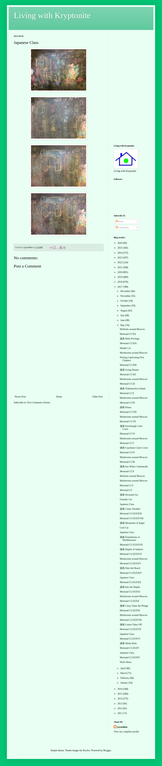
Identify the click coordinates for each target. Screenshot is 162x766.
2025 (120, 247)
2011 (120, 713)
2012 (120, 708)
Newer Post (20, 396)
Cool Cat (124, 527)
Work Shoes (125, 662)
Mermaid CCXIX (128, 343)
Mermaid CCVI (127, 433)
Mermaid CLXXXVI (130, 638)
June (122, 320)
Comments (122, 227)
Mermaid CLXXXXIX (131, 513)
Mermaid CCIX (127, 402)
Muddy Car (125, 348)
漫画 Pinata (125, 407)
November (125, 296)
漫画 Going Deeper (129, 370)
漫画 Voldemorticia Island (132, 388)
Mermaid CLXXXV (129, 648)
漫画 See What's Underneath (134, 466)
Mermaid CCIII (127, 462)
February (125, 678)
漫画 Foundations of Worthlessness (130, 538)
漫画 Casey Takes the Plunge (134, 606)
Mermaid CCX (127, 393)
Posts (120, 221)
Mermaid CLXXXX (129, 601)
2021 (120, 267)
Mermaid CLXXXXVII (131, 544)
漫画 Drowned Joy (129, 495)
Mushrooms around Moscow (134, 352)
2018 (120, 282)
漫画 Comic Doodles (130, 509)
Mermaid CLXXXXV (130, 563)
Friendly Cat (126, 499)
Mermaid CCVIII (128, 412)
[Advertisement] (58, 368)
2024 (120, 252)
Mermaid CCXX (128, 334)
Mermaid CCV (127, 443)
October (124, 301)
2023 (120, 257)
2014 (120, 698)
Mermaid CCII (127, 471)
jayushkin (122, 727)
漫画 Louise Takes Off (131, 624)
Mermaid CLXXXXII (130, 582)
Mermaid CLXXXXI (130, 591)
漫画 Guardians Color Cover (134, 448)
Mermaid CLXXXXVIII (131, 518)
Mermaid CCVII (128, 421)
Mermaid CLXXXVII (130, 629)
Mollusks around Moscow (132, 329)
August (124, 310)
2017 (120, 287)
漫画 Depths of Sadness (131, 549)
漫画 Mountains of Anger (132, 523)
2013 (120, 703)
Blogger (107, 750)
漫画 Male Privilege (129, 338)
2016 (120, 689)
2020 (120, 272)
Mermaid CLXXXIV (130, 657)
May (122, 325)
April (123, 668)
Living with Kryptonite (52, 15)
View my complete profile (126, 731)
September (125, 305)
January (124, 682)
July (122, 315)
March (123, 673)
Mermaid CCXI (127, 383)
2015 (120, 693)
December (125, 291)
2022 (120, 262)
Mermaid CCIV (127, 452)
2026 (120, 243)
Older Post (97, 396)
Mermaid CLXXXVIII (131, 620)
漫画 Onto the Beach (130, 568)
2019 (120, 277)
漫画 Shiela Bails (128, 643)
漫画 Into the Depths (130, 587)
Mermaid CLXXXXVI (131, 554)
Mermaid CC (126, 490)
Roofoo (86, 750)
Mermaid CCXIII (128, 365)
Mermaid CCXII (128, 374)
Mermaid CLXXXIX (130, 610)
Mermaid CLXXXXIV (131, 573)
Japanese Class (127, 504)
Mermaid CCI (126, 485)
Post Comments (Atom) (38, 402)
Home (59, 396)
